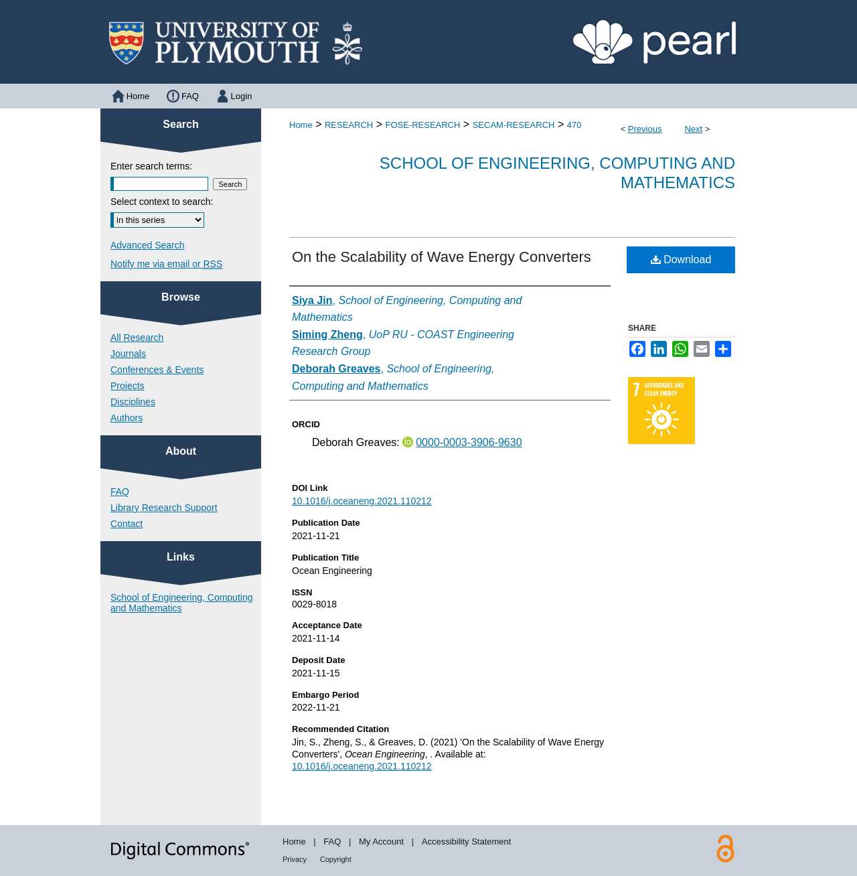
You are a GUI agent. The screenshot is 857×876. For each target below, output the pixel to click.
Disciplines (132, 401)
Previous (645, 129)
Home (301, 125)
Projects (127, 385)
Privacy (295, 859)
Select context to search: (161, 201)
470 (574, 125)
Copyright (336, 859)
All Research (136, 337)
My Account (381, 841)
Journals (128, 353)
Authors (126, 418)
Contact (126, 523)
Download (681, 259)
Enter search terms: (151, 166)
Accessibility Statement (467, 841)
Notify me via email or (166, 264)
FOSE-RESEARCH (422, 125)
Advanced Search (147, 245)
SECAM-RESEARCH (514, 125)
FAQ (119, 491)
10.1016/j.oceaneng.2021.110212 (362, 501)
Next (693, 129)
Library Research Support (164, 507)
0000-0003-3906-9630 (469, 442)
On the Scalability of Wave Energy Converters (441, 256)
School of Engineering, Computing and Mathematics (181, 602)
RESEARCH (349, 125)
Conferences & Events (157, 369)
